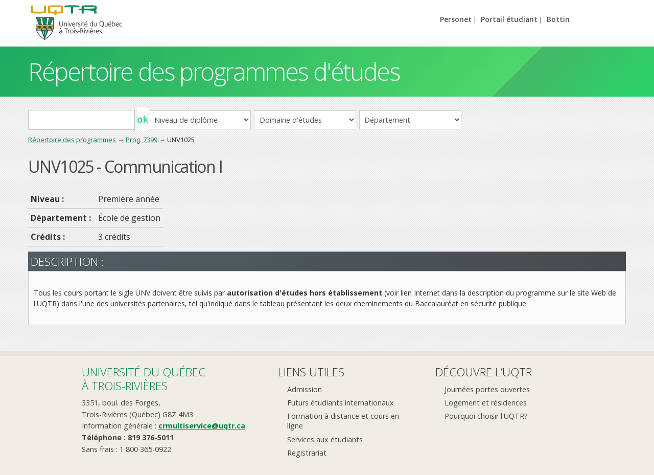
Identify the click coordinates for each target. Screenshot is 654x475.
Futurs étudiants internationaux (340, 403)
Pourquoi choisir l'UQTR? (486, 416)
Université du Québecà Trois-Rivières (143, 378)
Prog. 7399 (141, 139)
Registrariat (306, 453)
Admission (304, 389)
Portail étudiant (509, 19)
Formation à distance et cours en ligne (343, 421)
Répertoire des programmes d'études (214, 71)
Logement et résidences (486, 403)
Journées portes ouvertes (487, 389)
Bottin (558, 19)
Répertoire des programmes (72, 139)
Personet (456, 19)
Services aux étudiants (325, 439)
